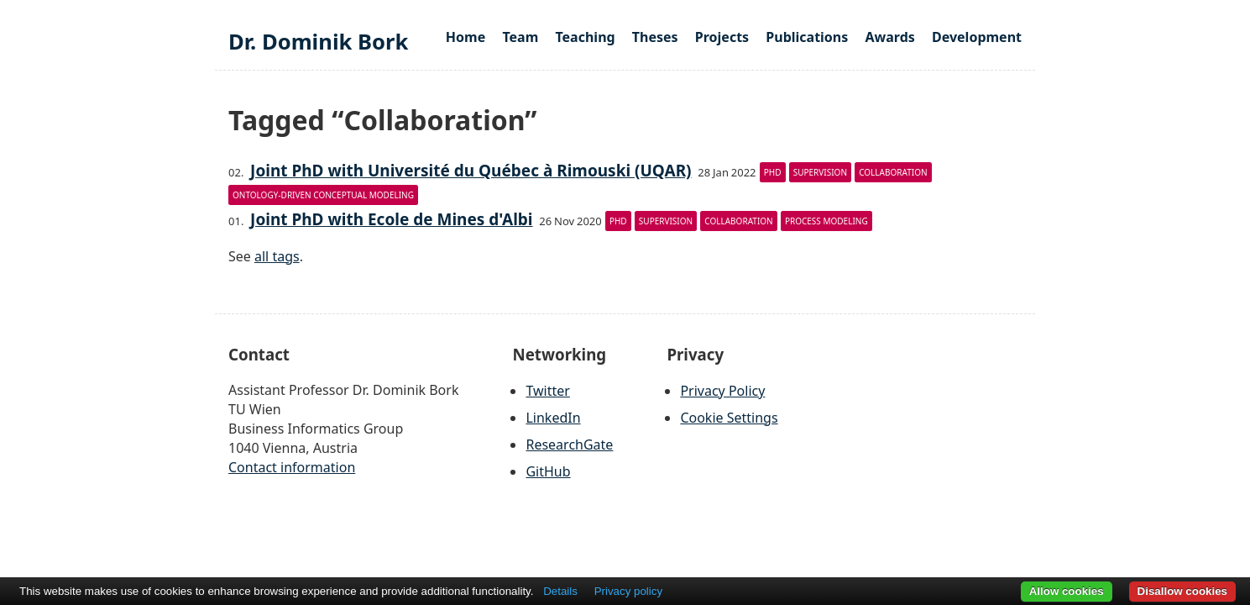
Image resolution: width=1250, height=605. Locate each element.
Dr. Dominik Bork (318, 41)
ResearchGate (569, 444)
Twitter (547, 390)
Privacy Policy (722, 390)
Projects (722, 37)
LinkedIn (553, 417)
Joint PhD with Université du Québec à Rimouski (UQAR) (470, 171)
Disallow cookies (1182, 591)
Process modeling (826, 221)
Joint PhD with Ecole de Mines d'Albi (391, 219)
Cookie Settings (728, 417)
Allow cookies (1066, 591)
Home (465, 37)
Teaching (585, 37)
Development (977, 37)
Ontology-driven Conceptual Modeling (323, 195)
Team (520, 37)
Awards (889, 37)
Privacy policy (628, 591)
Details (560, 591)
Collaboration (893, 172)
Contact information (291, 467)
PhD (773, 172)
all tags (277, 256)
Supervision (820, 172)
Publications (807, 37)
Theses (655, 37)
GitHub (548, 471)
